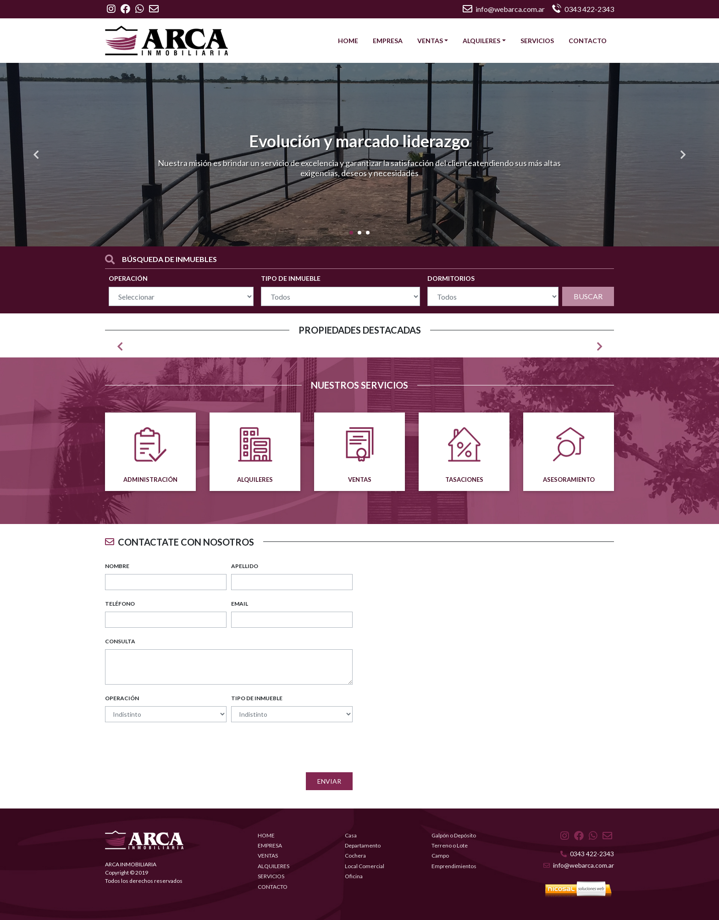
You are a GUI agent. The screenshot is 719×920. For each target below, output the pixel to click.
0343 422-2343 (587, 854)
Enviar (329, 781)
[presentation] (283, 747)
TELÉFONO (120, 603)
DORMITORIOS (451, 278)
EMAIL (239, 603)
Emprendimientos (453, 866)
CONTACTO (588, 41)
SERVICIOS (537, 41)
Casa (351, 835)
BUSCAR (588, 296)
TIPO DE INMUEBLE (291, 278)
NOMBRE (117, 566)
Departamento (363, 845)
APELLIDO (244, 566)
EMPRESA (388, 41)
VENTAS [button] (430, 41)
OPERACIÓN (128, 278)
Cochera (355, 855)
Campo (440, 855)
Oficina (354, 876)
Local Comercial (364, 866)
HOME (348, 41)
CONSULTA (120, 641)
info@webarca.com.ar (504, 9)
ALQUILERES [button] (481, 41)
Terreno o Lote (449, 845)
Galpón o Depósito (453, 835)
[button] (36, 154)
